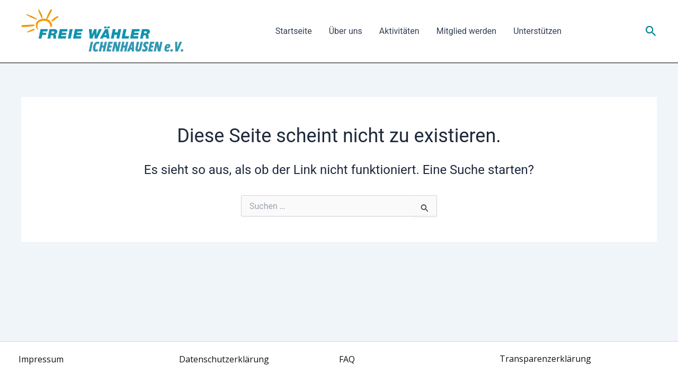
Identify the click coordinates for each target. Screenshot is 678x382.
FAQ (347, 359)
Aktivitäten (399, 31)
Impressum (41, 359)
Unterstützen (537, 31)
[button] (651, 31)
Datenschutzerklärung (224, 359)
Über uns (345, 31)
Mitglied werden (466, 31)
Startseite (293, 31)
